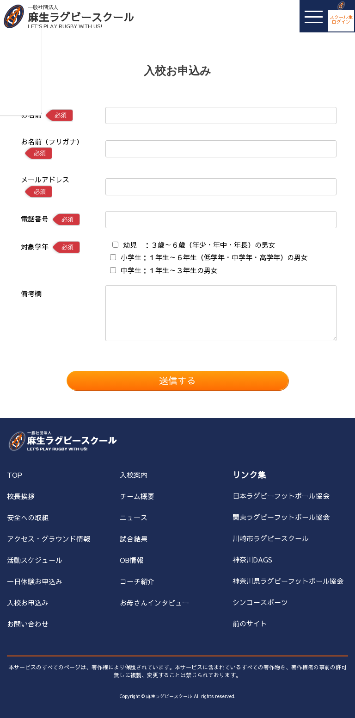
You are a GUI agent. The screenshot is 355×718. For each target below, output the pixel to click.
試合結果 (133, 538)
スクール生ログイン (341, 19)
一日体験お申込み (34, 581)
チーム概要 (137, 496)
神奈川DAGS (252, 559)
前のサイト (250, 623)
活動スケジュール (34, 560)
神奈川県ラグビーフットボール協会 (288, 581)
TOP (14, 475)
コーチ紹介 (137, 581)
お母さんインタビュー (154, 602)
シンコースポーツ (260, 602)
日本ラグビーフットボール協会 (281, 495)
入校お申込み (28, 602)
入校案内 (133, 475)
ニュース (133, 517)
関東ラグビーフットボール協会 (281, 517)
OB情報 (131, 560)
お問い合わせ (28, 624)
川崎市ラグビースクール (271, 538)
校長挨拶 (21, 496)
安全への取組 (28, 517)
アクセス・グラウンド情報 (48, 538)
